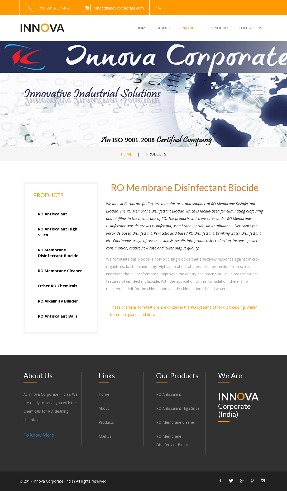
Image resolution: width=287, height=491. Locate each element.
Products (106, 422)
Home (126, 154)
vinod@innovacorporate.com (119, 8)
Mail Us (105, 436)
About (104, 408)
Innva (42, 28)
